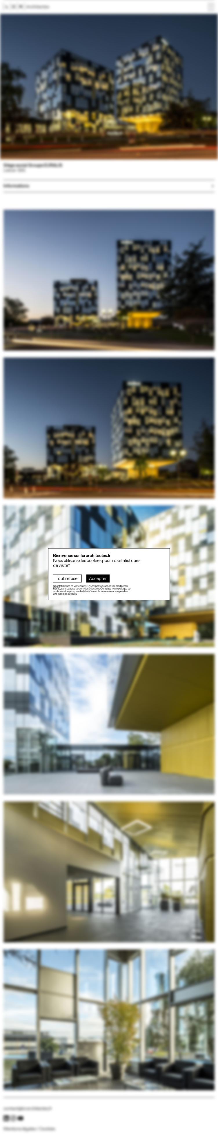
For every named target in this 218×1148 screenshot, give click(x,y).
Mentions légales (19, 1129)
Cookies (47, 1129)
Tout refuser (67, 578)
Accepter (98, 578)
